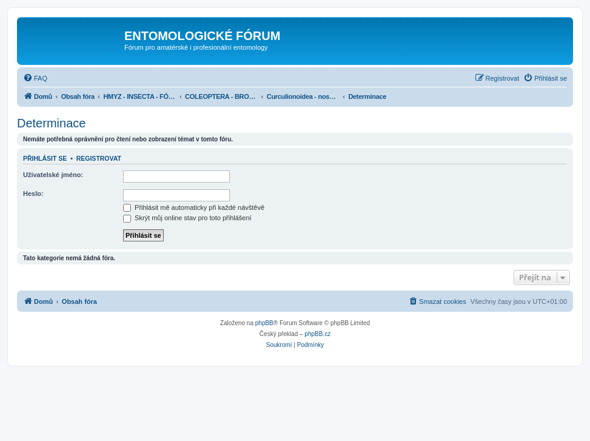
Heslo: (33, 193)
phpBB (264, 323)
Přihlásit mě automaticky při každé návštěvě (193, 207)
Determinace (51, 123)
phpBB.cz (317, 334)
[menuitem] (35, 78)
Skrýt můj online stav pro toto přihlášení (187, 217)
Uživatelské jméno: (53, 174)
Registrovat (98, 158)
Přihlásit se (45, 158)
